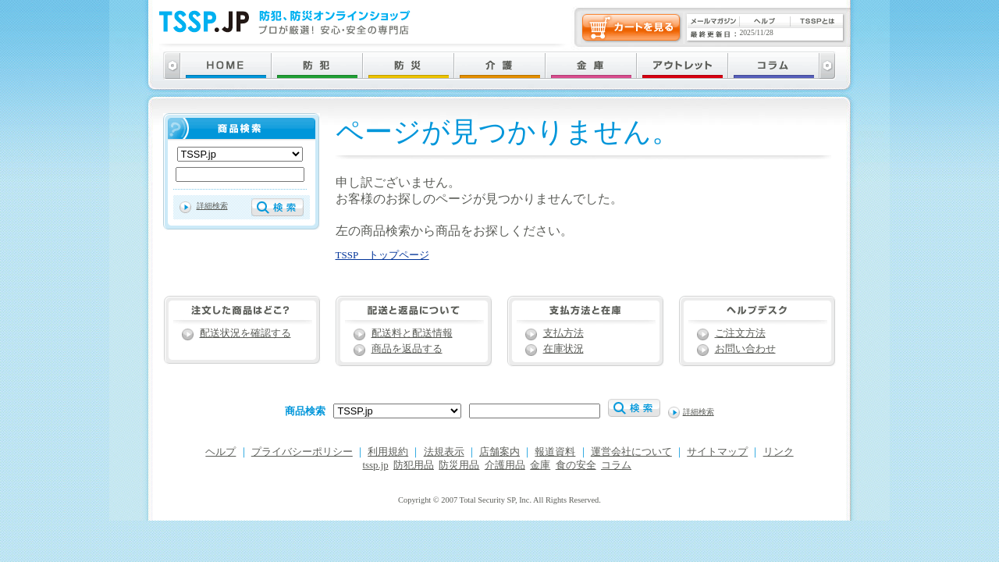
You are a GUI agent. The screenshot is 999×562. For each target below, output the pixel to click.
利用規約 (388, 451)
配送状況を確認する (245, 333)
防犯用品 (413, 465)
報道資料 (555, 451)
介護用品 (505, 465)
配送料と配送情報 (412, 333)
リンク (778, 451)
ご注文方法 (740, 333)
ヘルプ (220, 451)
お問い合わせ (745, 348)
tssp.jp (376, 465)
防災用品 (459, 465)
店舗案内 (499, 451)
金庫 (540, 465)
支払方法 (563, 333)
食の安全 (576, 465)
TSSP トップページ (382, 255)
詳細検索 (212, 205)
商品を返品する (407, 348)
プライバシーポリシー (302, 451)
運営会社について (631, 451)
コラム (616, 465)
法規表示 (444, 451)
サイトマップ (717, 451)
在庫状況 (563, 348)
